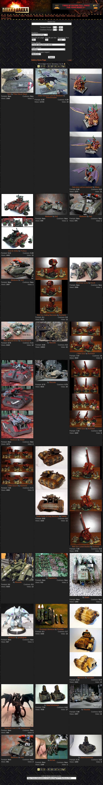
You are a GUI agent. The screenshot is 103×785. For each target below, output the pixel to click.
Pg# (63, 66)
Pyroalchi (90, 678)
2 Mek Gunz (81, 353)
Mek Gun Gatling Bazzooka (47, 315)
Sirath (87, 597)
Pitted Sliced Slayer (20, 94)
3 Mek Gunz (81, 428)
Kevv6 (93, 283)
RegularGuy (52, 578)
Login (70, 60)
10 (52, 66)
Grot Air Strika (13, 251)
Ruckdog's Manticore (47, 629)
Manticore (48, 216)
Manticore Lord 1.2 (11, 728)
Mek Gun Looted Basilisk (81, 546)
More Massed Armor (11, 341)
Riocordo (52, 343)
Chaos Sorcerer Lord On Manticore (50, 96)
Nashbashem (25, 728)
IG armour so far (82, 283)
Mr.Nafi (52, 760)
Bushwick (62, 315)
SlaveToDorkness (52, 705)
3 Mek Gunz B (13, 486)
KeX (56, 216)
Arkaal (22, 440)
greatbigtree (22, 637)
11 (55, 66)
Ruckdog (60, 629)
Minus (97, 187)
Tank (9, 94)
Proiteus (24, 251)
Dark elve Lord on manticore (82, 187)
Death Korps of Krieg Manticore (47, 516)
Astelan (64, 516)
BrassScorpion (51, 97)
